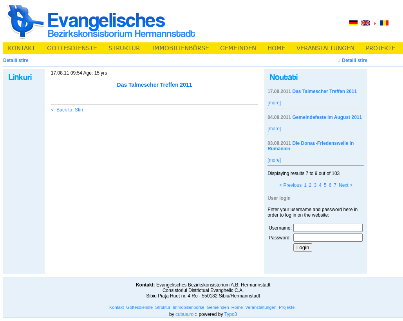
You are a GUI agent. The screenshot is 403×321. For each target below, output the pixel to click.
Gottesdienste (139, 307)
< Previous (290, 185)
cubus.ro (184, 314)
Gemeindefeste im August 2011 (327, 117)
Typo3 (230, 314)
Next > (345, 185)
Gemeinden (218, 307)
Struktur (162, 307)
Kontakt (116, 307)
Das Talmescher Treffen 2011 (325, 91)
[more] (274, 103)
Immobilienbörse (188, 307)
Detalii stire (354, 60)
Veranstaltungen (260, 307)
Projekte (287, 307)
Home (237, 307)
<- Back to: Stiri (67, 110)
